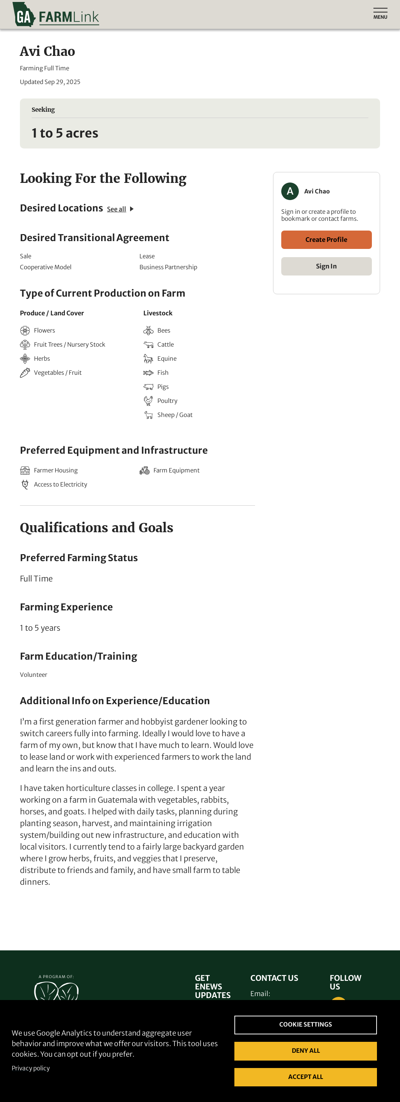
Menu (380, 17)
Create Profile (326, 239)
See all (120, 209)
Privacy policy (31, 1068)
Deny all (306, 1050)
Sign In (326, 266)
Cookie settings (305, 1024)
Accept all (305, 1077)
